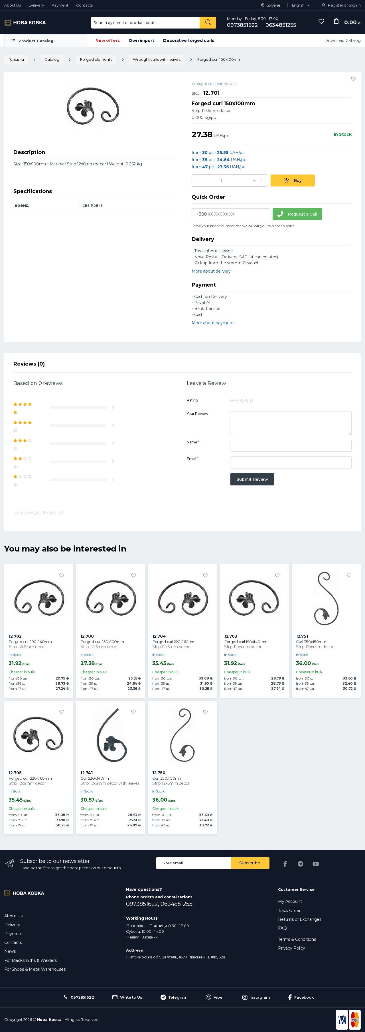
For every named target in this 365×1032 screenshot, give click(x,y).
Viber (215, 997)
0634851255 (280, 25)
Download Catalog (343, 40)
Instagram (256, 997)
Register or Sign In (341, 5)
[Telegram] (300, 864)
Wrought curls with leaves (156, 59)
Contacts (84, 5)
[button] (300, 5)
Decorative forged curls (188, 40)
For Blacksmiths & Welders (30, 960)
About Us (12, 5)
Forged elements (96, 59)
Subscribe (249, 862)
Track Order (289, 910)
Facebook (301, 997)
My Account (290, 901)
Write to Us (127, 997)
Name (193, 442)
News (9, 951)
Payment (60, 5)
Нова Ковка (49, 1019)
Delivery (36, 5)
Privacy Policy (291, 948)
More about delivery (211, 271)
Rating (192, 400)
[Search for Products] (145, 23)
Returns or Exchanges (299, 919)
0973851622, (143, 904)
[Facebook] (285, 864)
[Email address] (193, 863)
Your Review (197, 413)
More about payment (213, 322)
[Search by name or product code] (208, 23)
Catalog (52, 59)
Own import (141, 40)
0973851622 (242, 25)
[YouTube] (316, 864)
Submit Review (252, 479)
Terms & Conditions (297, 939)
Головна (16, 59)
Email (192, 459)
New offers (108, 40)
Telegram (174, 997)
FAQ (282, 928)
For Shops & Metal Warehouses (35, 969)
